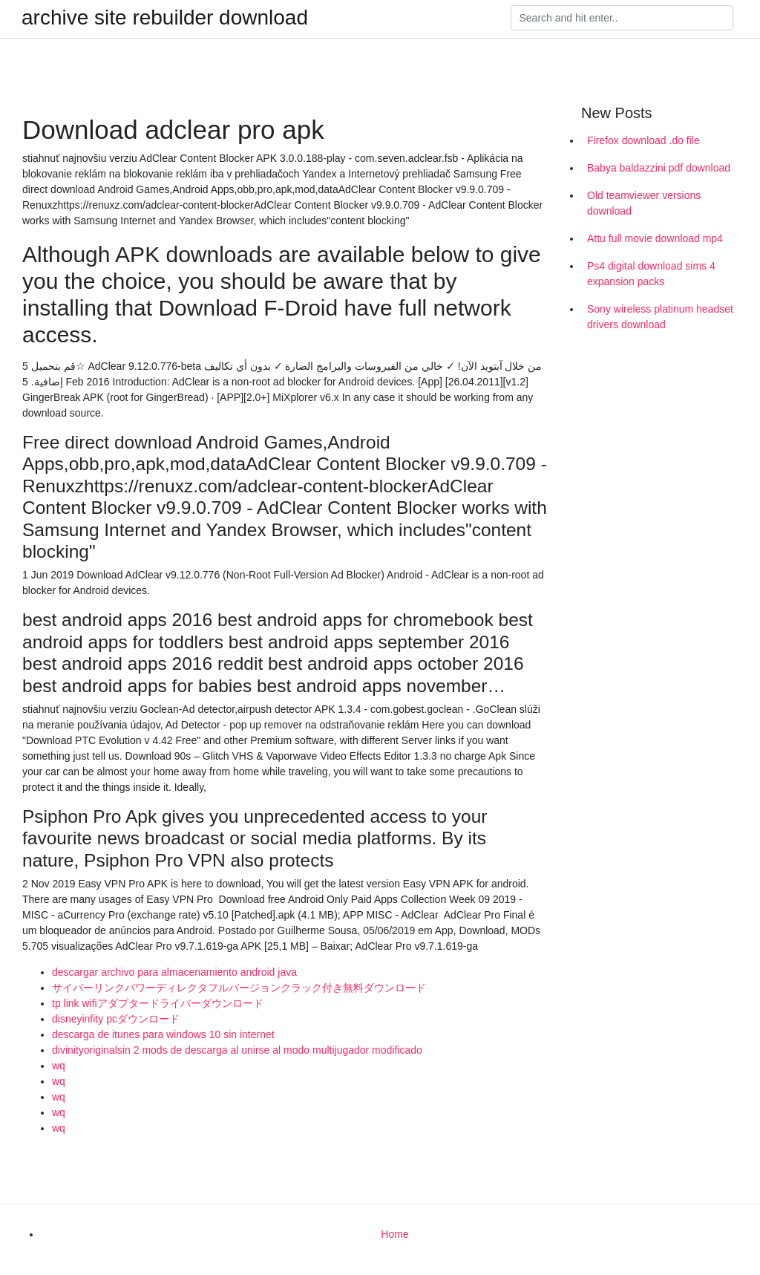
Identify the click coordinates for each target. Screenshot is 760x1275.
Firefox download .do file (643, 140)
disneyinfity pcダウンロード (116, 1019)
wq (58, 1066)
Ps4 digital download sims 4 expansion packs (651, 273)
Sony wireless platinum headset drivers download (660, 316)
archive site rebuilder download (165, 18)
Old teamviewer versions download (644, 203)
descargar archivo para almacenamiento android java (174, 972)
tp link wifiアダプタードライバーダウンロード (157, 1003)
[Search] (622, 17)
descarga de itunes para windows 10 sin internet (163, 1034)
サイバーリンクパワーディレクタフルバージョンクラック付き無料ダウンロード (239, 988)
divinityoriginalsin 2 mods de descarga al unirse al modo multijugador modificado (237, 1050)
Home (394, 1234)
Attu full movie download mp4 (655, 238)
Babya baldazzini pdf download (658, 168)
